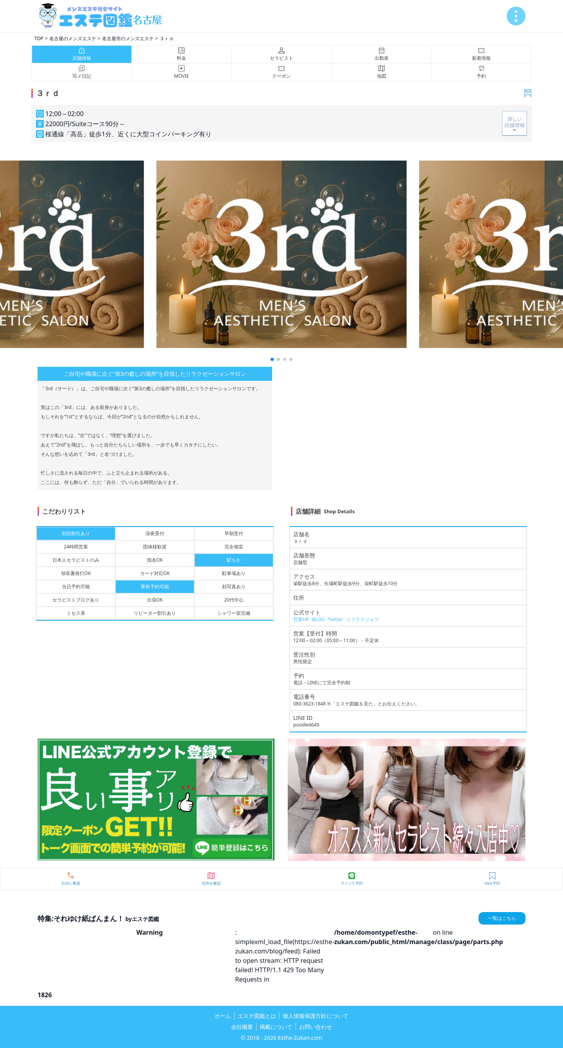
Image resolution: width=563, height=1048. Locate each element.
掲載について (276, 1026)
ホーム (223, 1015)
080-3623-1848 (309, 703)
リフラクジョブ (362, 619)
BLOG (318, 619)
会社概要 (242, 1026)
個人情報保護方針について (315, 1015)
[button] (272, 359)
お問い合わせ (315, 1026)
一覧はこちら (502, 918)
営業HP (301, 619)
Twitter (335, 619)
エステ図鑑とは (257, 1015)
